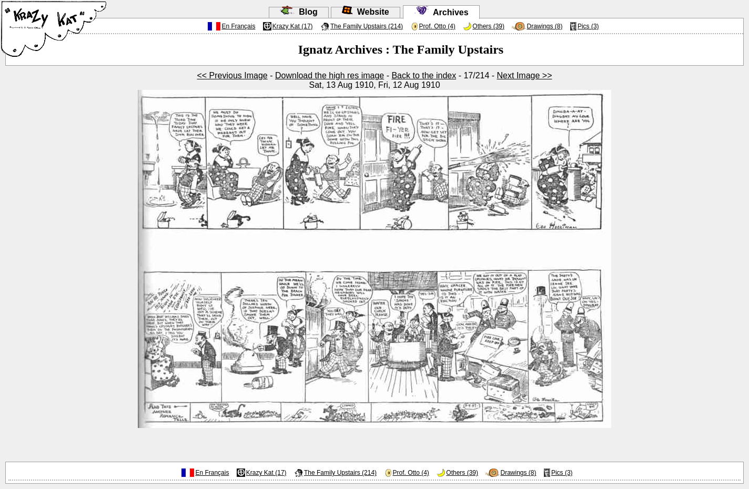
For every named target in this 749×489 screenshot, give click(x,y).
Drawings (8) (544, 26)
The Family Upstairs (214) (366, 26)
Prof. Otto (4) (437, 26)
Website (365, 11)
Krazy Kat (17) (292, 26)
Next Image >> (524, 75)
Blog (298, 11)
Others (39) (488, 26)
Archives (441, 12)
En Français (238, 26)
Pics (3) (588, 26)
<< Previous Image (232, 75)
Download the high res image (329, 75)
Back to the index (423, 75)
